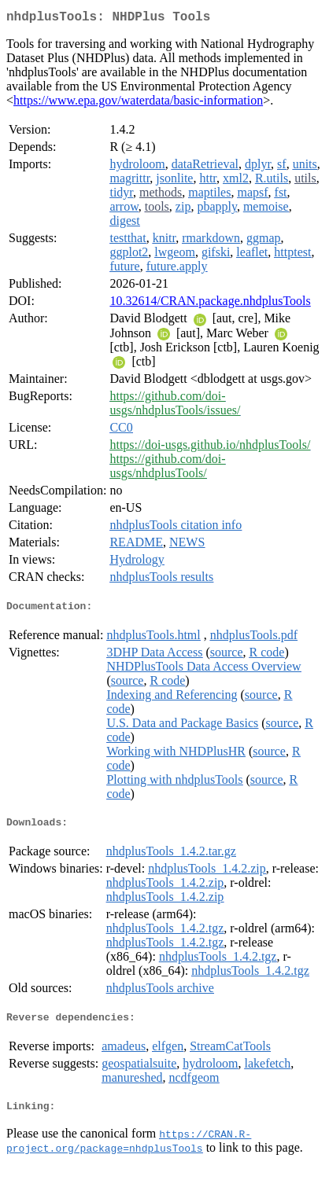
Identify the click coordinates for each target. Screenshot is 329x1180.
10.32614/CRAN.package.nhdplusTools (209, 304)
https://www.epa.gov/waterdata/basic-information (138, 103)
